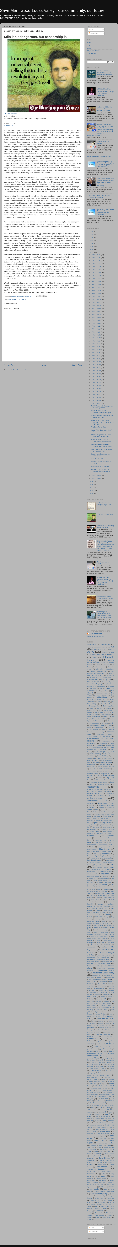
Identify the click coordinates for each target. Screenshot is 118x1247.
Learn (98, 910)
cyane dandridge (99, 752)
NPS (88, 1016)
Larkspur (100, 904)
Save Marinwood (96, 633)
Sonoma (99, 1147)
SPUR (102, 1151)
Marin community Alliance (101, 932)
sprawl (96, 1151)
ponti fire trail (107, 1046)
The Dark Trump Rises (99, 427)
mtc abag (99, 1001)
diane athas (93, 769)
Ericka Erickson (103, 803)
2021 (92, 240)
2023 (92, 234)
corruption (104, 743)
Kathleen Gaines (99, 893)
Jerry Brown (108, 882)
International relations (93, 876)
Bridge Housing (102, 697)
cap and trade (108, 710)
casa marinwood (107, 714)
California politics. (108, 706)
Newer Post (9, 365)
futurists (89, 822)
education (90, 791)
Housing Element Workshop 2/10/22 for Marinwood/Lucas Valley (105, 72)
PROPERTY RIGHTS (97, 1062)
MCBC (89, 981)
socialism (111, 1143)
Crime (104, 747)
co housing (94, 729)
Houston (89, 865)
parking (100, 1023)
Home (43, 365)
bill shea (93, 688)
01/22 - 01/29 (96, 400)
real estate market (103, 1075)
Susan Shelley (106, 1171)
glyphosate (100, 833)
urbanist (93, 1204)
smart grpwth (103, 1138)
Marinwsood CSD (97, 975)
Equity (105, 801)
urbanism (111, 1202)
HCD (112, 844)
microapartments (98, 988)
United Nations (99, 1198)
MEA (110, 981)
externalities (102, 805)
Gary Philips (101, 825)
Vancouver (109, 1204)
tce (110, 1178)
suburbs (90, 1164)
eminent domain (93, 793)
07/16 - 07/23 (96, 326)
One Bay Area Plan (105, 1018)
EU (95, 805)
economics (93, 786)
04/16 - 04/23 (96, 365)
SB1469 (89, 1112)
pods (104, 1038)
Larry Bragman (104, 906)
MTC (105, 999)
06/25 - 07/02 (96, 335)
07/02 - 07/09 (96, 332)
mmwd (110, 996)
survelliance (91, 1169)
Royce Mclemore (104, 1094)
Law (113, 906)
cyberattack (111, 751)
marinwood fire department (98, 957)
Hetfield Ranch (91, 849)
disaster (100, 771)
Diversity (90, 775)
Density (105, 766)
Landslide (90, 904)
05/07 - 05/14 (96, 356)
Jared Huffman (103, 880)
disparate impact (92, 773)
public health (99, 1066)
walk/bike (97, 1208)
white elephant (99, 1215)
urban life (90, 1202)
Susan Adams (103, 1169)
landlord (110, 902)
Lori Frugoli (98, 919)
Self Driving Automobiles (106, 1123)
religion (103, 1079)
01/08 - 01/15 (96, 475)
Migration (111, 990)
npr (111, 1014)
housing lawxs (110, 860)
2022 (92, 237)
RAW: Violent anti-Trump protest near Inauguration (102, 407)
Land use (100, 902)
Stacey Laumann (109, 1153)
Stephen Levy (104, 1156)
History (89, 854)
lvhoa (103, 921)
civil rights (105, 723)
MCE (95, 981)
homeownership (92, 856)
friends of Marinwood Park (104, 820)
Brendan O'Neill (98, 695)
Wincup (109, 1215)
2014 (92, 488)
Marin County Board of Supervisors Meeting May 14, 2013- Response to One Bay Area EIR (105, 164)
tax (96, 1176)
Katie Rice (110, 893)
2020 (92, 243)
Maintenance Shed (101, 923)
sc (97, 1116)
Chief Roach (95, 718)
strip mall (99, 1162)
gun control (99, 842)
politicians (100, 1044)
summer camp (102, 1164)
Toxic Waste (91, 53)
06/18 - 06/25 (96, 338)
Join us (89, 45)
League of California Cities (99, 908)
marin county (109, 934)
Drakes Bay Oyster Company (99, 782)
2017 (92, 252)
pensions (91, 1027)
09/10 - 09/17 (96, 302)
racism (111, 1068)
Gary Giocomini (91, 825)
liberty (104, 912)
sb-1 (94, 1110)
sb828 (89, 1116)
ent (109, 795)
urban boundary (95, 1200)
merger (105, 986)
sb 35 (93, 1108)
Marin (105, 928)
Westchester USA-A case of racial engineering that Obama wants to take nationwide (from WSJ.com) (105, 182)
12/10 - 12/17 (96, 263)
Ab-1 (99, 649)
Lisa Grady (99, 914)
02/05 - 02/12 (96, 394)
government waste (100, 838)
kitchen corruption (108, 897)
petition (99, 1030)
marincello (107, 945)
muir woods (107, 1003)
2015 (92, 485)
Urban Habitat (107, 1200)
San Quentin (110, 1101)
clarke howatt (100, 725)
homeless (106, 854)
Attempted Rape (106, 677)
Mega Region (91, 986)
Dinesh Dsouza (91, 771)
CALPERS (99, 708)
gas (108, 825)
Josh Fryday (99, 887)
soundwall (93, 1149)
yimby (89, 1217)
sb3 (100, 1112)
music (110, 1005)
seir (95, 1123)
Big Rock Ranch (91, 686)
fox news (97, 816)
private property (107, 1058)
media (110, 984)
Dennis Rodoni (91, 766)
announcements (99, 673)
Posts (91, 29)
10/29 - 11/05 (96, 281)
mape (89, 925)
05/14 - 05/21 (96, 353)
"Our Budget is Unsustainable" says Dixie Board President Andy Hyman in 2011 (104, 614)
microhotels (111, 988)
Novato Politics (100, 1014)
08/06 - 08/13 (96, 317)
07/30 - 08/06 (96, 320)
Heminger (100, 847)
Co (113, 727)
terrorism (95, 1182)
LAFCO (105, 900)
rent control (110, 1081)
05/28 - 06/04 (96, 347)
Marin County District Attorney (99, 936)
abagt (112, 652)
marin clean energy (101, 930)
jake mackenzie (104, 878)
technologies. (102, 1180)
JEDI (110, 880)
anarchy (93, 671)
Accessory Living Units (97, 654)
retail (100, 1083)
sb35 (104, 1112)
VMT (96, 1206)
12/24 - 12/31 (96, 258)
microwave (92, 990)
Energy (100, 795)
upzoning (111, 1198)
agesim (98, 664)
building (100, 701)
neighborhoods (105, 1007)
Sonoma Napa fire (109, 1147)
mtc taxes (106, 1001)
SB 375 (99, 1108)
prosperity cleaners (93, 1064)
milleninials (98, 994)
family (97, 810)
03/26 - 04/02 (96, 373)
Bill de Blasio (101, 686)
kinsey (98, 897)
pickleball (98, 1032)
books (99, 693)
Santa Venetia (95, 1105)
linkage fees (90, 914)
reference (107, 1077)
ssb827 (108, 1151)
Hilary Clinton (106, 851)
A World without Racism (99, 459)
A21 (112, 647)
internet (104, 876)
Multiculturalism (91, 1005)
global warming (107, 831)
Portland (89, 1051)
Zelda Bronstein (107, 1217)
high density (104, 849)
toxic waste (94, 1189)
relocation (111, 1079)
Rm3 (97, 1090)
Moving (98, 999)
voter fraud (104, 1206)
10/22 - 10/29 (96, 284)
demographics (105, 764)
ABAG (90, 651)
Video (89, 1206)
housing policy (107, 862)
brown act (100, 699)
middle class (102, 990)
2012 (92, 494)
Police (89, 1041)
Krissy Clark (95, 899)
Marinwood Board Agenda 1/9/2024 (99, 157)
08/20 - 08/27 (96, 311)
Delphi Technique (106, 762)
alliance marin (99, 667)
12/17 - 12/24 (96, 260)
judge (98, 889)
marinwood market (93, 961)
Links (89, 48)
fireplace (95, 812)
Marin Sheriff (110, 942)
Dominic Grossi (98, 780)
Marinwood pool (101, 968)
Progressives (91, 1060)
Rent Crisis (93, 1084)
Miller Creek (91, 997)
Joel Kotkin (102, 885)
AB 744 (93, 649)
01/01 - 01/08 (96, 478)
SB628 (97, 1114)
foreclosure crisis (99, 814)
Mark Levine (90, 977)
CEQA (105, 716)
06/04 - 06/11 (96, 344)
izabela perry (93, 878)
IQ (113, 876)
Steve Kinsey (104, 1158)
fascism (110, 809)
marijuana (97, 928)
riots (106, 1088)
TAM (103, 1174)
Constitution (106, 741)
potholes (97, 1051)
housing (111, 856)
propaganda (110, 1060)
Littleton (107, 915)
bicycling (99, 684)
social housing (102, 1143)
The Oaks (103, 1182)
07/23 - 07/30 (96, 323)
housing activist (95, 858)
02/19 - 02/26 (96, 388)
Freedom (90, 820)
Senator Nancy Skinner (96, 1125)
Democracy (91, 764)
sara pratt (104, 1105)
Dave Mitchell (108, 758)
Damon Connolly (95, 754)
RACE (104, 1068)
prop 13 (100, 1060)
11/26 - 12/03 (96, 269)
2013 (92, 491)
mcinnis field (103, 981)
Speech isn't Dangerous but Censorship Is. (100, 455)
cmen (108, 727)
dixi (99, 775)
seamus (97, 1120)
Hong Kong (103, 856)
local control (99, 917)
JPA (88, 889)
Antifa (110, 673)
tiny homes (90, 1184)
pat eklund (100, 1025)
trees (97, 1196)
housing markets (95, 862)
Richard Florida (99, 1086)
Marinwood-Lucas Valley (103, 973)
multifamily (102, 1005)
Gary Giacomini (107, 823)
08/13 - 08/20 (96, 314)
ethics (90, 805)
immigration (91, 871)
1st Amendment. (105, 644)
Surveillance (102, 1167)
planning (90, 1036)
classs (89, 727)
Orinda (94, 1021)
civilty (91, 725)
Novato (89, 1014)
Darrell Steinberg (102, 756)
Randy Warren (110, 1070)
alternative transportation (105, 669)
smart (104, 1136)
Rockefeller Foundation (93, 1092)
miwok (102, 997)
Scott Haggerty (105, 1118)
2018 (92, 249)
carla (107, 712)
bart (101, 679)
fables (91, 807)
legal (88, 912)
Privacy (96, 1058)
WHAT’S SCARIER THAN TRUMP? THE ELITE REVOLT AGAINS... (102, 422)
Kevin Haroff (102, 895)
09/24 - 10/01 (96, 296)
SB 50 (108, 1108)
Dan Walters (90, 756)
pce (109, 1025)
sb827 (107, 1114)
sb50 (89, 1114)
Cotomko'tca (99, 745)
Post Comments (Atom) (21, 370)
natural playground (92, 1007)
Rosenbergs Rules (92, 1094)
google (109, 833)
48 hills (89, 647)
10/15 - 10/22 (96, 287)
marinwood (91, 947)
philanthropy (108, 1030)
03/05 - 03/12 (96, 382)
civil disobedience (94, 723)
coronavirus (91, 743)
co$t (103, 729)
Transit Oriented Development (104, 1191)
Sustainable (91, 1174)
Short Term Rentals (102, 1129)
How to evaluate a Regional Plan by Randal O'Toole (102, 450)
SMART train (98, 1140)
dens (99, 766)
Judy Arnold (107, 889)
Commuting (106, 736)
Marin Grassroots (103, 938)
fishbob (89, 814)
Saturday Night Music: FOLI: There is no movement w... (101, 470)
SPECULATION (104, 1149)
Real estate (101, 1073)
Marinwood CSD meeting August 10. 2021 (105, 526)
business (107, 702)
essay (112, 803)
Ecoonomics (108, 789)
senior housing (101, 1127)
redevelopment (92, 1077)
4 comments (8, 125)
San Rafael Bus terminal (98, 1103)
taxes (103, 1176)
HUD (112, 865)
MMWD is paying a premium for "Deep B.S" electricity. (99, 196)
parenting (92, 1023)
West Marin (98, 1213)
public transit (94, 1068)
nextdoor (98, 1009)
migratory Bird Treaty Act (98, 992)
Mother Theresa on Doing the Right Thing (104, 503)
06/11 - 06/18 (96, 341)
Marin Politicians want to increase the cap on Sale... (102, 416)
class (110, 725)
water (105, 1208)
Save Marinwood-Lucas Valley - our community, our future (52, 10)
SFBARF (90, 1129)
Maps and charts (93, 51)
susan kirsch (91, 1171)
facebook (101, 807)
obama (98, 1016)
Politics (110, 1043)
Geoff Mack (103, 829)
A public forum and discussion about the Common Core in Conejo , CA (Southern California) (105, 91)
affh (94, 657)
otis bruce (100, 1021)
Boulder (106, 693)
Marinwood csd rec (104, 955)
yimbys (97, 1217)
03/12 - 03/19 (96, 379)
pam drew (111, 1021)
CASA (95, 714)
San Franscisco (99, 1101)
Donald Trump (109, 780)
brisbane (90, 699)
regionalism (92, 1079)
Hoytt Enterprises (100, 865)
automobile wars (92, 679)
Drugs (112, 782)
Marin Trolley (95, 945)
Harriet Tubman (103, 844)
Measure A (90, 984)
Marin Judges (108, 940)
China (103, 719)
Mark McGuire (110, 977)
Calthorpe (109, 708)
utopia (100, 1204)
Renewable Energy (99, 1081)
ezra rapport (110, 805)
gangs (96, 823)
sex (111, 1127)
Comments (93, 33)
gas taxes (96, 827)
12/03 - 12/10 (96, 266)
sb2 (95, 1112)
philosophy (90, 1032)
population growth (106, 1049)
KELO (93, 895)
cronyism (103, 749)
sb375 (110, 1112)
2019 (92, 246)
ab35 (110, 649)
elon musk (108, 791)
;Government (91, 644)
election (100, 791)
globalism (90, 833)
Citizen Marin (99, 721)
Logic (107, 917)
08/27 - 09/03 (96, 308)
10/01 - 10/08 (96, 293)
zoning (89, 1219)
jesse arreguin (91, 885)
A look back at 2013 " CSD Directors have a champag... (101, 440)
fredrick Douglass (92, 818)
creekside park (110, 745)
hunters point (96, 869)
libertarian (96, 912)
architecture (110, 675)
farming (103, 809)
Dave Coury (98, 758)
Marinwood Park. (93, 966)
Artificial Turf (94, 677)
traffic (105, 1189)
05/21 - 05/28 (96, 350)
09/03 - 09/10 (96, 305)
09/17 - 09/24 (96, 299)
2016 (92, 482)
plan (104, 1032)
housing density (107, 858)
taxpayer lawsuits (101, 1178)
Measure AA (101, 984)
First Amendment (106, 812)
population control (92, 1049)
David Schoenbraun (106, 760)
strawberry (90, 1160)
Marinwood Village (106, 970)
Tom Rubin (100, 1184)
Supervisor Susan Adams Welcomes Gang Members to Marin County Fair (105, 211)
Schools (89, 1118)
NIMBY (105, 1010)
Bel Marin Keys (107, 682)
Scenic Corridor (106, 1116)
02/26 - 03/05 (96, 385)
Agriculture (106, 664)
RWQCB (90, 1099)
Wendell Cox (99, 1211)
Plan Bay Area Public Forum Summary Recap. (105, 597)
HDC (92, 847)
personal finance (104, 1027)
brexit (106, 695)
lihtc (110, 912)
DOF (101, 778)
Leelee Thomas (107, 910)
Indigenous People (106, 871)
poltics (96, 1047)
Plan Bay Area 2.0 (103, 1034)
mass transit (106, 979)
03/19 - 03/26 (96, 376)
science (97, 1118)
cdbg (88, 716)
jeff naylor (90, 882)
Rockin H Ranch (107, 1092)
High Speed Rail (93, 851)
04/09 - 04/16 (96, 367)
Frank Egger (107, 816)
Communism (100, 734)
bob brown (106, 691)
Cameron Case (91, 710)
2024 (92, 231)
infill (88, 874)
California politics (93, 706)
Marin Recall (100, 943)
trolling (110, 1196)
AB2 (105, 649)
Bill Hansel (111, 686)
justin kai (104, 891)
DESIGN (111, 766)
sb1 (102, 1110)
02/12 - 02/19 (96, 391)
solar (100, 1145)
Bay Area (107, 679)
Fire (88, 812)
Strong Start (108, 1162)
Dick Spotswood (105, 769)
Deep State (95, 762)
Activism (110, 654)
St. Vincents (97, 1154)
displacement (105, 773)
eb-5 (91, 784)
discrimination (108, 771)
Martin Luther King (94, 979)
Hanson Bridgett (91, 844)
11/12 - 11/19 (96, 275)
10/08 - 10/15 (96, 290)
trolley (103, 1196)
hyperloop (108, 869)
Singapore (90, 1133)
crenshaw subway (95, 747)
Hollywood (97, 854)
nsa (93, 1016)
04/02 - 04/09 (96, 371)
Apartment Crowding (94, 675)
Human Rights (97, 867)
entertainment (94, 798)
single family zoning (102, 1133)
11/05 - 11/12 (96, 278)
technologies (91, 1180)
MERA (99, 986)
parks (107, 1023)
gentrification (91, 829)
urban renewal (100, 1202)
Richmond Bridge (96, 1088)
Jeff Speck (99, 882)
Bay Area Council (93, 682)
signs (94, 1131)
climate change (98, 727)
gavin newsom (107, 827)
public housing (110, 1066)
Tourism (111, 1187)
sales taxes (104, 1099)
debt (88, 762)
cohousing (101, 732)
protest (105, 1064)
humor (112, 867)
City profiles (110, 721)
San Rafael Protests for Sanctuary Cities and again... (102, 411)
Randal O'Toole (96, 1071)
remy (90, 1081)
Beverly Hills (90, 684)
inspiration (105, 874)
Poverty (105, 1051)
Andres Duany (103, 671)
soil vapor (93, 1145)
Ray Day (92, 1073)
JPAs (93, 889)
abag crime (105, 652)
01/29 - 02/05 (96, 397)
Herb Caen (109, 847)
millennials (107, 994)
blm (101, 688)
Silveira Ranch (105, 1131)
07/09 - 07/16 (96, 329)
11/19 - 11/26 (96, 272)
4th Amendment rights (99, 647)
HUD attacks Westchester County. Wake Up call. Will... (101, 445)
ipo (109, 876)
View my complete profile (95, 636)
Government (92, 836)
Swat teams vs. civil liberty (100, 466)
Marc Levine (98, 925)
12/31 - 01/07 (96, 255)
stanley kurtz (93, 1156)
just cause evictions (92, 891)
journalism (109, 887)
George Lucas (94, 831)
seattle (104, 1121)
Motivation (90, 999)
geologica (111, 829)
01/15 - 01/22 (96, 403)
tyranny (89, 1198)
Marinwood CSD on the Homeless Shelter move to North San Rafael (105, 108)
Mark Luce (100, 977)
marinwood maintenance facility (98, 959)
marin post (90, 943)
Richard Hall (110, 1086)
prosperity (109, 1062)
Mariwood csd (108, 975)
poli (110, 1038)
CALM (91, 708)
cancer (100, 710)
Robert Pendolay (107, 1090)
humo (105, 867)
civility (112, 723)
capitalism (90, 712)
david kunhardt (92, 760)
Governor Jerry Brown (101, 840)
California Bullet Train (106, 704)
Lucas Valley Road (93, 921)
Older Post (77, 365)
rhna (105, 1083)
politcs (100, 1041)
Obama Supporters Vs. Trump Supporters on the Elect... (101, 435)
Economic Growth (103, 784)
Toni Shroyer (102, 1187)
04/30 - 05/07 (96, 359)
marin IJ (97, 940)
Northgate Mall (97, 1012)
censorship (13, 299)
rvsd (110, 1096)
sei (90, 1123)
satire (111, 1105)
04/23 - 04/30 (96, 362)
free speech (22, 299)
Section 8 (111, 1121)
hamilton (109, 842)
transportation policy (98, 1194)
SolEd (109, 1145)
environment (92, 801)
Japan (95, 880)
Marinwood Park (104, 963)
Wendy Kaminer (10, 114)
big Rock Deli (108, 684)
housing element (94, 860)
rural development (100, 1096)
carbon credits (99, 712)
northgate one (108, 1012)
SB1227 (109, 1110)
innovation (95, 874)
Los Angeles (108, 919)
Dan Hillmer (108, 754)
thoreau (110, 1182)
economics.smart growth (94, 789)
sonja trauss (90, 1147)
